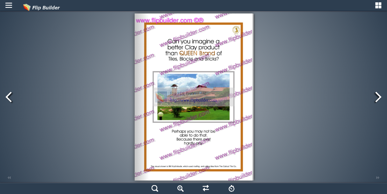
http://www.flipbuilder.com (193, 100)
